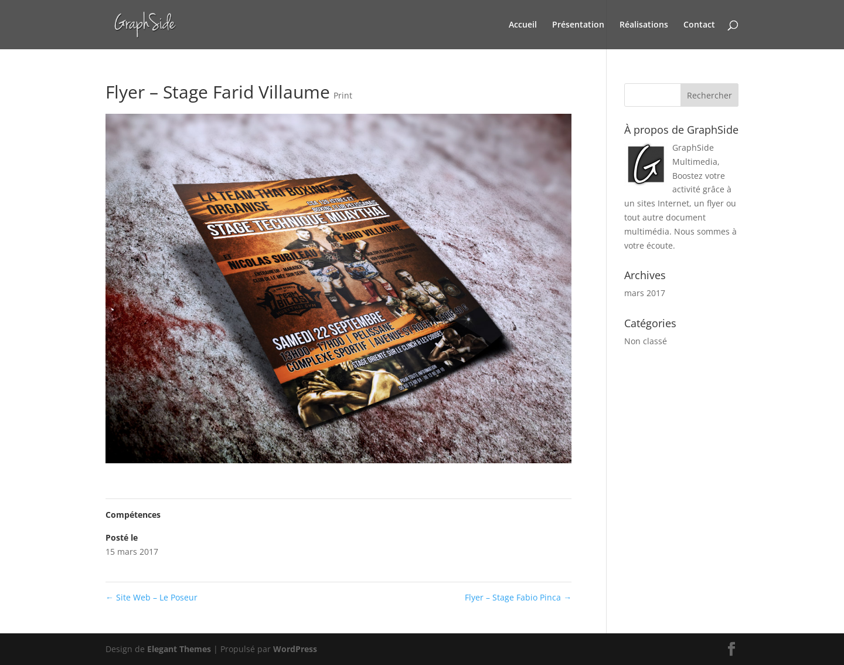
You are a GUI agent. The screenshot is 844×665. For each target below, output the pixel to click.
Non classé (645, 341)
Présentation (578, 25)
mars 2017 (644, 292)
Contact (699, 25)
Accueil (523, 25)
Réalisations (644, 25)
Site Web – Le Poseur (152, 597)
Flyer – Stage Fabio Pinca (518, 597)
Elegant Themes (179, 648)
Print (342, 95)
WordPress (295, 648)
